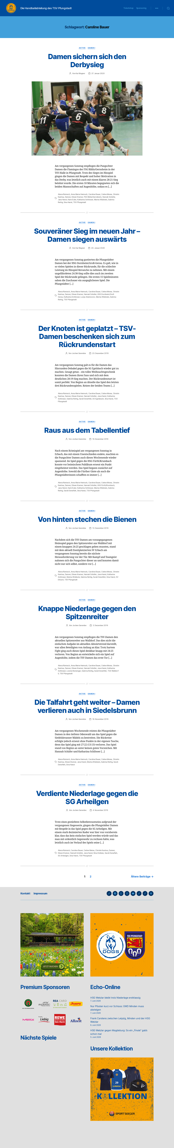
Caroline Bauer (94, 194)
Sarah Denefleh (85, 399)
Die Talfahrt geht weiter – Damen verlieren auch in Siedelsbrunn (87, 706)
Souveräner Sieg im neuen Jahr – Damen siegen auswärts (87, 235)
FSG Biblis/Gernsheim (93, 197)
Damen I (91, 48)
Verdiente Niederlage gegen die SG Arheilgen (87, 797)
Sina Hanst (68, 202)
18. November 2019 (100, 719)
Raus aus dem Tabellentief (87, 430)
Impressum (40, 893)
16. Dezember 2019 (100, 439)
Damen (68, 197)
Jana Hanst (62, 199)
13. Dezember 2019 (100, 528)
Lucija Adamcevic (88, 297)
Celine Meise (106, 194)
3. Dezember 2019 (100, 625)
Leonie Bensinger (74, 671)
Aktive (82, 48)
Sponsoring (141, 8)
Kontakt (25, 893)
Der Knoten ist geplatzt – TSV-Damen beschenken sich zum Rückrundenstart (87, 336)
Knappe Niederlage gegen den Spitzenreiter (87, 612)
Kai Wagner (80, 73)
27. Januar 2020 (98, 73)
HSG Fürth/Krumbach (105, 485)
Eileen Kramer (77, 197)
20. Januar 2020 (98, 248)
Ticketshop (128, 8)
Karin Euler (72, 199)
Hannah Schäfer (108, 197)
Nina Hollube (99, 853)
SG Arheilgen (63, 856)
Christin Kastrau (101, 850)
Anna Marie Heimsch (79, 194)
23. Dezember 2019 (100, 353)
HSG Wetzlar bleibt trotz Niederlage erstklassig (115, 997)
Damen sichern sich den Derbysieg (87, 60)
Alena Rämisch (64, 194)
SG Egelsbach (98, 399)
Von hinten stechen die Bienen (87, 519)
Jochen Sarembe (79, 353)
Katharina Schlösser (85, 199)
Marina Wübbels (100, 199)
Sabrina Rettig (72, 399)
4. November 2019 (100, 810)
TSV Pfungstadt (79, 202)
